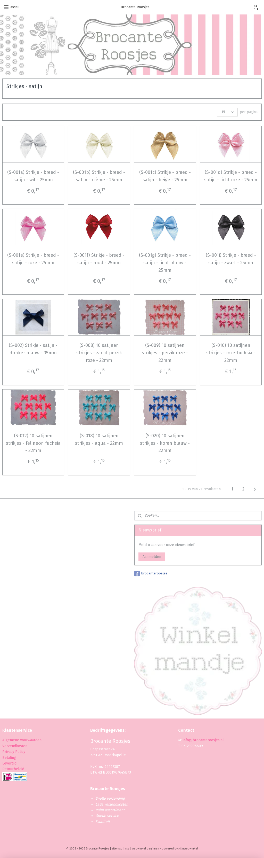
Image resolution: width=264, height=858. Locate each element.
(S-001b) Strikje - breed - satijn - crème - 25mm (99, 176)
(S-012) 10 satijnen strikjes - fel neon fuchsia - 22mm (33, 443)
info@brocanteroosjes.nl (203, 740)
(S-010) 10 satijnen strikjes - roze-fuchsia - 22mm (230, 352)
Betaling (9, 757)
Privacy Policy (14, 752)
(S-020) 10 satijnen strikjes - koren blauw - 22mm (165, 443)
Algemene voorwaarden (22, 740)
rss (127, 848)
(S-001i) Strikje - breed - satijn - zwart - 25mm (231, 259)
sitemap (117, 848)
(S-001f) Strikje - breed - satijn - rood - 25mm (99, 259)
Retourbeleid (13, 769)
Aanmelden (152, 557)
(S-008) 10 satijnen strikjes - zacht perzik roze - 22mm (99, 352)
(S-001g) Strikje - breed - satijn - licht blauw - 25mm (165, 262)
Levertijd (9, 763)
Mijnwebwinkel (188, 848)
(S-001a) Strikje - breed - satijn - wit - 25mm (33, 176)
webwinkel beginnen (145, 848)
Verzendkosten (14, 746)
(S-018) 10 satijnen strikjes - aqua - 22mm (99, 439)
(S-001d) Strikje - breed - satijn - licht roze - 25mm (230, 176)
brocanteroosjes (150, 574)
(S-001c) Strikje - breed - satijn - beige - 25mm (165, 176)
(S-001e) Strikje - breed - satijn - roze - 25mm (33, 259)
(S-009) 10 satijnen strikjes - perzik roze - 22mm (165, 352)
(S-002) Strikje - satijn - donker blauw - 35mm (33, 349)
